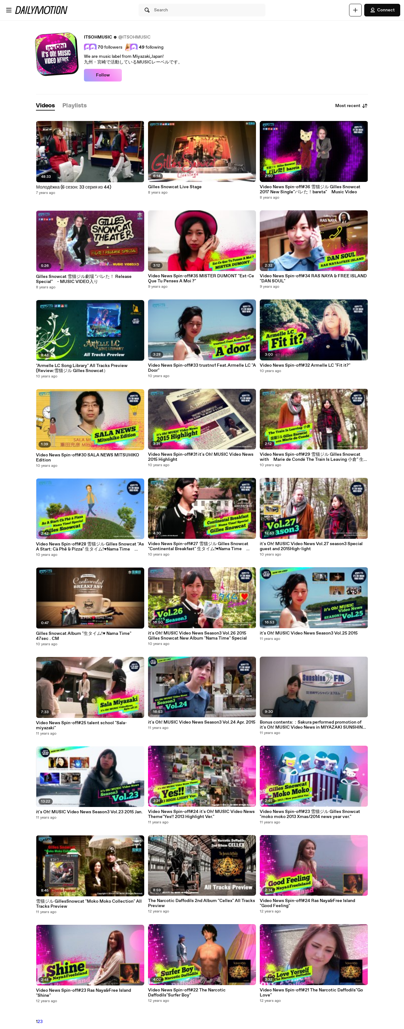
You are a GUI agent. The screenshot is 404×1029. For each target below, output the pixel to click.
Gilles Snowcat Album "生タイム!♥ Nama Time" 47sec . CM (83, 636)
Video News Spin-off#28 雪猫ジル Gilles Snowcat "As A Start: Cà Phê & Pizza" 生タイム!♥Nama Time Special (90, 547)
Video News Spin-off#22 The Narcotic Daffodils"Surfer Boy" (187, 993)
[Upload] (355, 10)
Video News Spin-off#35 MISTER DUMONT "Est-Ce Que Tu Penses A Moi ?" (201, 279)
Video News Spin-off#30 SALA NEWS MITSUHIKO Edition (87, 458)
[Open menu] (9, 10)
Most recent (351, 106)
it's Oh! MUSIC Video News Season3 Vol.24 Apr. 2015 (201, 722)
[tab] (45, 106)
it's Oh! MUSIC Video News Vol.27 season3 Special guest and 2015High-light (311, 546)
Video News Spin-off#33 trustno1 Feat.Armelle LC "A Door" (202, 368)
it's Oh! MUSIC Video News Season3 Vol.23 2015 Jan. (89, 812)
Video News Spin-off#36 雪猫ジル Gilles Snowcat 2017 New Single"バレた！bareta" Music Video (310, 189)
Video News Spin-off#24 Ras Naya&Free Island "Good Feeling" (307, 903)
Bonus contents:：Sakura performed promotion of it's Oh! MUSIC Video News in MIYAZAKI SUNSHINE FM (312, 725)
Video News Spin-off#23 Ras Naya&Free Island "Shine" (83, 993)
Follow (103, 75)
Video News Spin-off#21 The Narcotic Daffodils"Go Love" (311, 993)
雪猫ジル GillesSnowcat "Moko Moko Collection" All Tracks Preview (89, 904)
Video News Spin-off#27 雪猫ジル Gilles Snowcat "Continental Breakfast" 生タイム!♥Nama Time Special (198, 546)
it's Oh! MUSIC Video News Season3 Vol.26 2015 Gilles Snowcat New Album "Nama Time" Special (197, 636)
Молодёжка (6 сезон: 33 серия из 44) (73, 187)
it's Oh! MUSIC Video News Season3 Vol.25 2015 (309, 633)
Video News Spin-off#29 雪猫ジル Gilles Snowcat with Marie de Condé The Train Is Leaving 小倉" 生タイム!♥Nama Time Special (312, 457)
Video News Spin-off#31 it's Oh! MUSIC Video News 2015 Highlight (200, 457)
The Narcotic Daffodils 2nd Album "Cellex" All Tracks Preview (201, 903)
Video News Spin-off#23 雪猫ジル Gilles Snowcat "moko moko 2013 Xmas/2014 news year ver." (310, 814)
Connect (382, 10)
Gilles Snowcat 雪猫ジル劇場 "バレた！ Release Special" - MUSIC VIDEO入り (84, 279)
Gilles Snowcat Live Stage (175, 187)
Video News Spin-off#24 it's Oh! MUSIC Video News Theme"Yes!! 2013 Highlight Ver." (201, 814)
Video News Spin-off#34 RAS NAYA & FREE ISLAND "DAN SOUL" (313, 279)
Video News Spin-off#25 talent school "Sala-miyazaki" (81, 725)
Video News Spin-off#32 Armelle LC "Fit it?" (305, 365)
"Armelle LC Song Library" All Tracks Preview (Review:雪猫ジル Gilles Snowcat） (84, 368)
